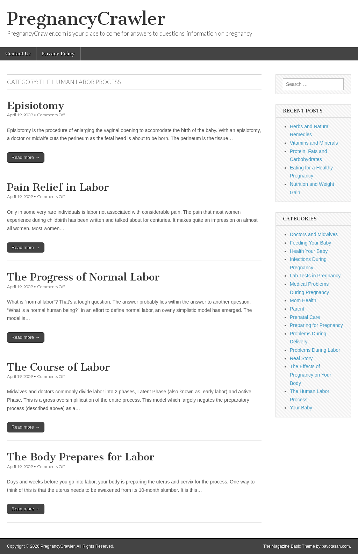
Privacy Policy (58, 54)
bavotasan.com (336, 546)
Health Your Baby (309, 251)
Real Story (301, 358)
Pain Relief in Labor (58, 187)
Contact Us (18, 54)
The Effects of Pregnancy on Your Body (310, 375)
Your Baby (301, 407)
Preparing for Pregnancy (316, 325)
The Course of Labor (58, 367)
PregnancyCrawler (86, 18)
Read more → (26, 157)
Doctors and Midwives (314, 234)
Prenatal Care (305, 317)
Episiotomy (35, 105)
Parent (297, 309)
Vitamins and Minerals (314, 143)
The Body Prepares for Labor (80, 457)
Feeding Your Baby (310, 243)
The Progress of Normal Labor (83, 277)
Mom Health (303, 300)
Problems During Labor (315, 350)
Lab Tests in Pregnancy (315, 275)
